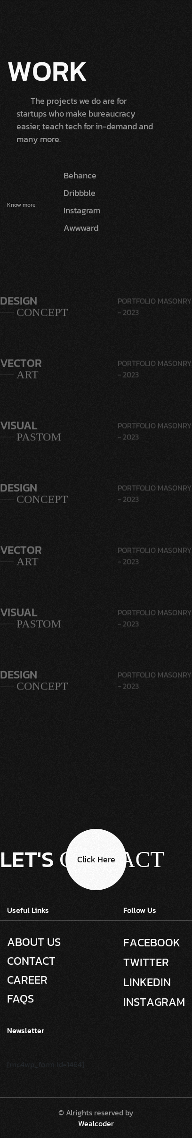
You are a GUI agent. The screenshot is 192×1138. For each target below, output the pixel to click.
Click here (96, 859)
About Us (34, 942)
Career (27, 980)
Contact (31, 961)
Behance (80, 175)
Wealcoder (96, 1123)
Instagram (82, 210)
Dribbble (80, 192)
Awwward (81, 227)
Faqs (20, 999)
